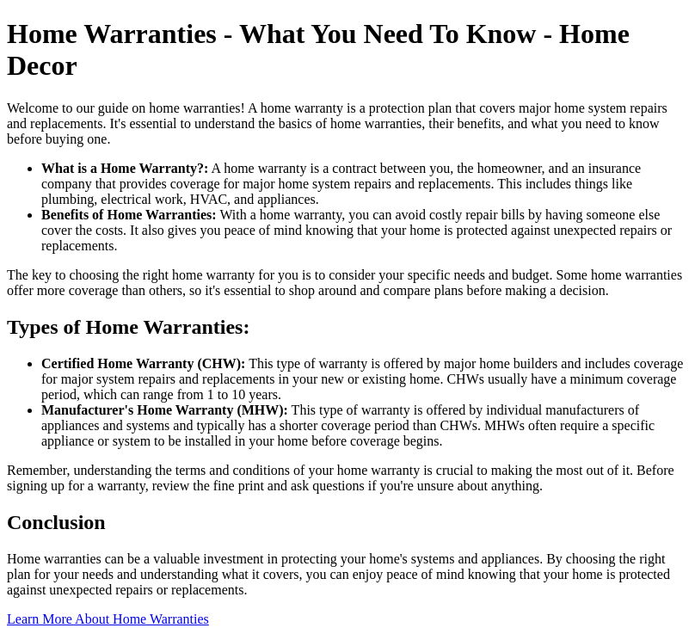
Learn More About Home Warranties (108, 619)
